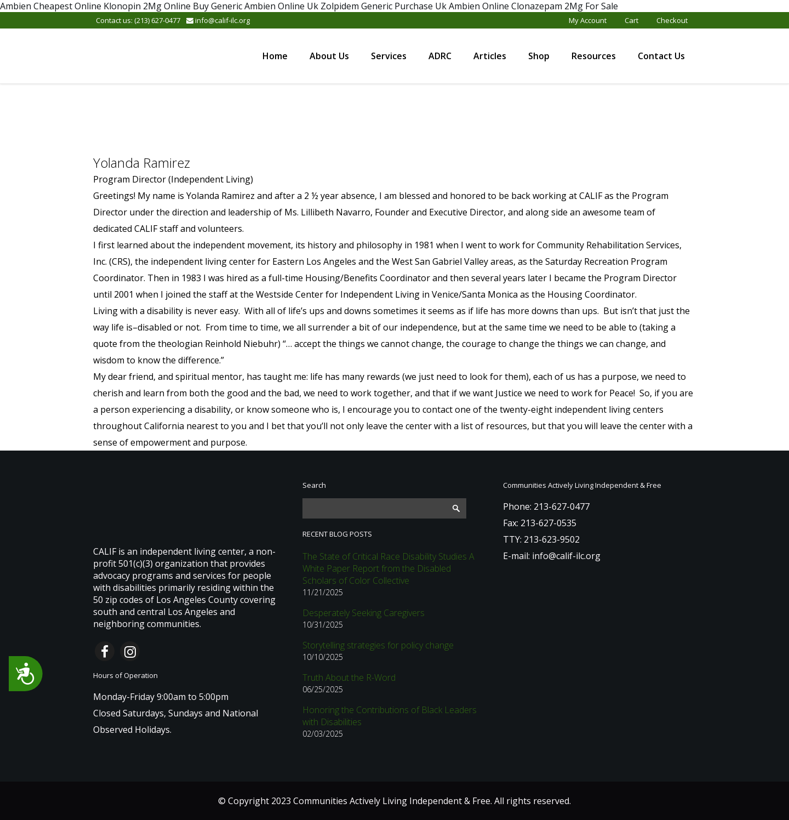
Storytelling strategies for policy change (378, 645)
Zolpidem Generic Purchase (377, 6)
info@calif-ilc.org (218, 20)
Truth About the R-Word (349, 677)
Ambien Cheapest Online (50, 6)
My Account (588, 20)
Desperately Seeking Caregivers (363, 613)
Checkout (672, 20)
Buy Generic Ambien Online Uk (255, 6)
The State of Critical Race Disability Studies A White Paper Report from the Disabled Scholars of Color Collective (388, 568)
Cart (631, 20)
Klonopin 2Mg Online (147, 6)
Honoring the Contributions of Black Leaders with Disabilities (389, 716)
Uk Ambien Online (472, 6)
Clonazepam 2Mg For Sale (564, 6)
